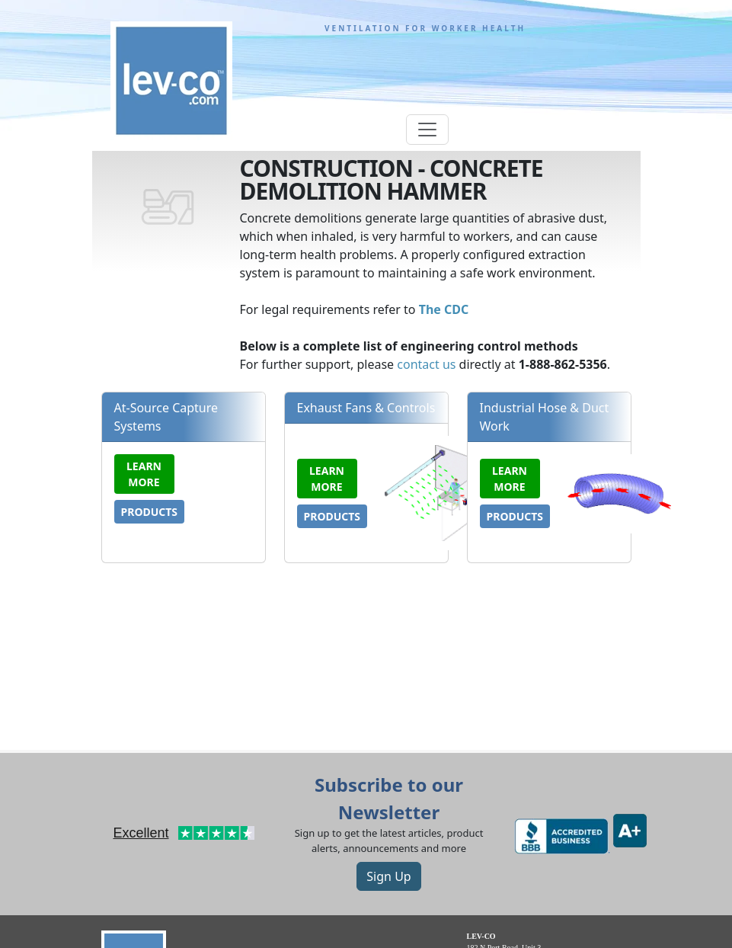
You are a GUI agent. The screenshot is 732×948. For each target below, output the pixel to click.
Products (149, 511)
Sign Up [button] (388, 876)
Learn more (143, 474)
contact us (426, 364)
